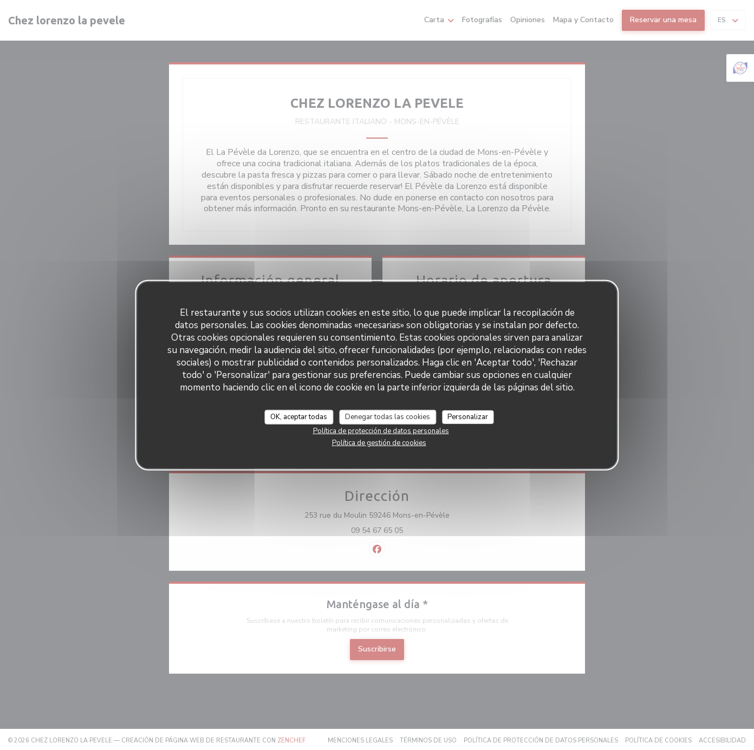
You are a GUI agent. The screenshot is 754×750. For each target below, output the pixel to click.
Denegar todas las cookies (387, 416)
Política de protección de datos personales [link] (381, 431)
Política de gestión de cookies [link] (379, 443)
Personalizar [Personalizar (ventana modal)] (467, 416)
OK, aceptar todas (298, 416)
